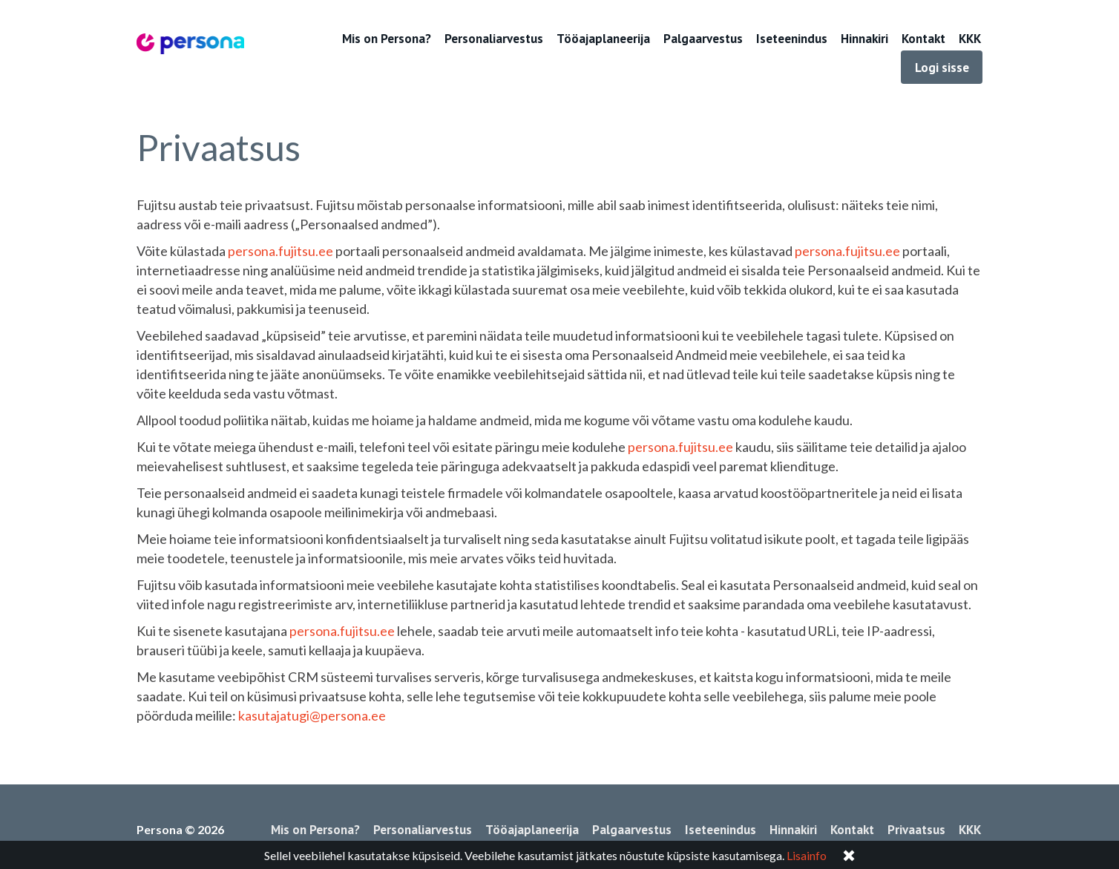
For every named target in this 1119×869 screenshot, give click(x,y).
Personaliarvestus (493, 38)
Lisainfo (807, 855)
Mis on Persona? (386, 38)
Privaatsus (916, 830)
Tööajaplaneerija (603, 38)
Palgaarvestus (703, 38)
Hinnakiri (864, 38)
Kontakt (923, 38)
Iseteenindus (791, 38)
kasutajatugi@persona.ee (312, 715)
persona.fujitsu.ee (280, 251)
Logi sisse (942, 67)
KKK (970, 38)
